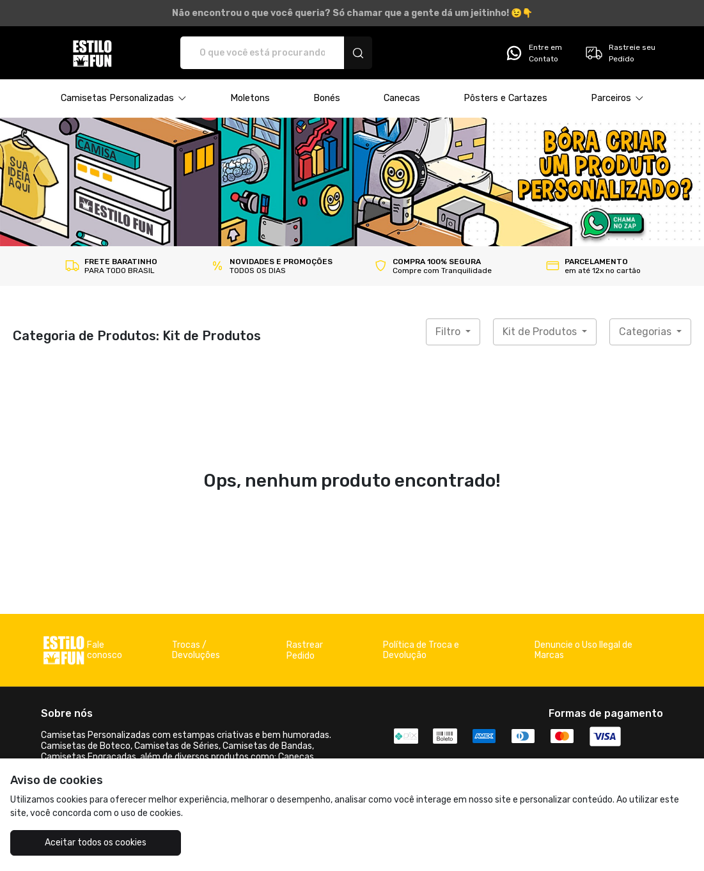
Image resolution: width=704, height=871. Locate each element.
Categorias (646, 332)
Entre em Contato (533, 53)
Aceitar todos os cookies (95, 842)
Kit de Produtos (541, 332)
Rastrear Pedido (304, 650)
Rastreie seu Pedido (619, 53)
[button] (124, 98)
